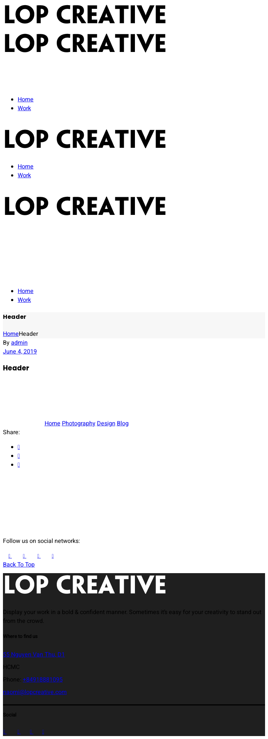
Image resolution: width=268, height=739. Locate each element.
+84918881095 (43, 679)
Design (106, 423)
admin (19, 342)
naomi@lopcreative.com (35, 692)
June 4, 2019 (20, 351)
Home (52, 423)
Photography (78, 423)
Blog (123, 423)
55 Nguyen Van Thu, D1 (34, 654)
